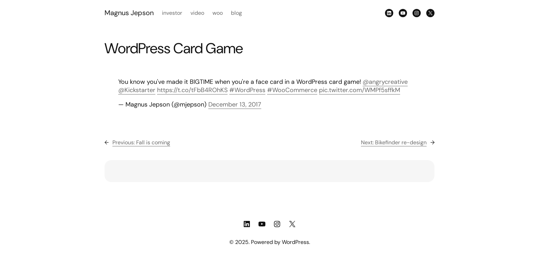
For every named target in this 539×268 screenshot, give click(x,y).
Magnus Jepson (129, 12)
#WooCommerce (292, 90)
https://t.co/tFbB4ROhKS (192, 90)
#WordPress (247, 90)
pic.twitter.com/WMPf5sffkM (359, 90)
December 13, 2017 (234, 104)
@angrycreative (385, 82)
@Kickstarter (136, 90)
